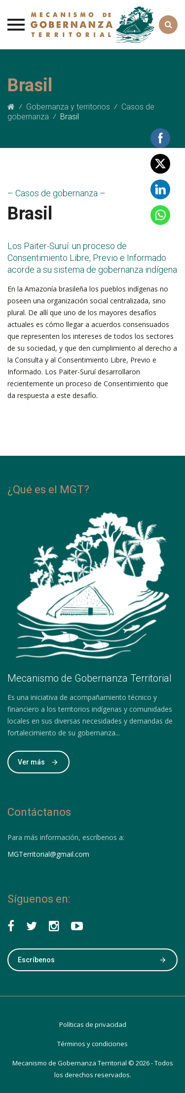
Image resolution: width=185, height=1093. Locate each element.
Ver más (38, 762)
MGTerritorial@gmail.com (48, 854)
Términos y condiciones (92, 1043)
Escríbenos (92, 960)
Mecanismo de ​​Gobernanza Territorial (69, 1062)
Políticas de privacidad (92, 1024)
